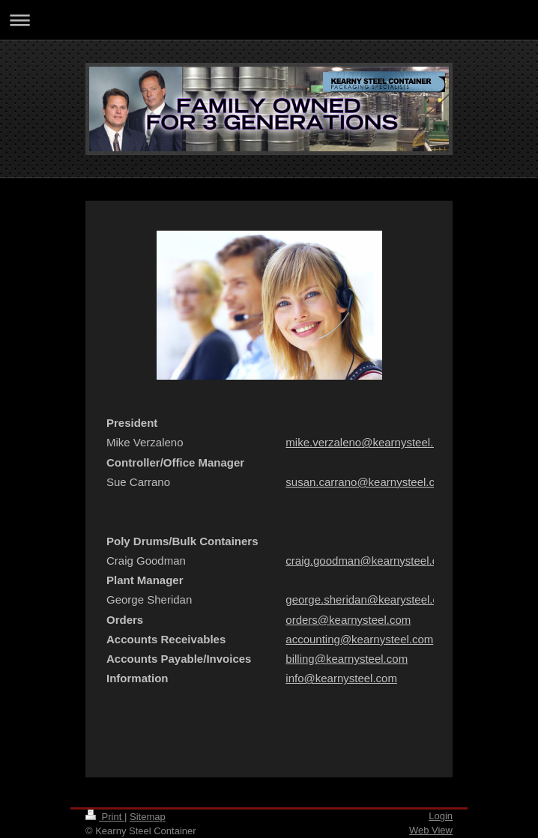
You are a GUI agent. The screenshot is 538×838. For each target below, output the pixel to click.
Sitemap (148, 816)
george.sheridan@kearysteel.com (369, 599)
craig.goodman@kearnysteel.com (369, 560)
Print (104, 816)
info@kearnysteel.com (341, 678)
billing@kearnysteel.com (346, 658)
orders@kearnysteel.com (348, 619)
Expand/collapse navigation (269, 20)
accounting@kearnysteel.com (359, 639)
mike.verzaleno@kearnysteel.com (369, 442)
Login (441, 816)
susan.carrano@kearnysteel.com (367, 482)
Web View (431, 830)
